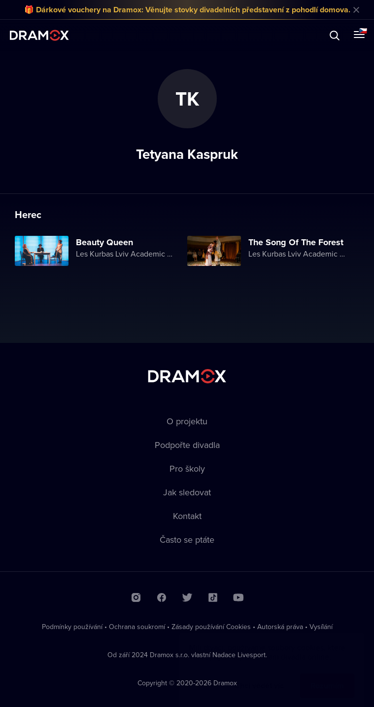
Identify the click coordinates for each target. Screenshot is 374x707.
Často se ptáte (187, 539)
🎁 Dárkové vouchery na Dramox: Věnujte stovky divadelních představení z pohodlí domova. (187, 9)
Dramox (39, 35)
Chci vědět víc (259, 675)
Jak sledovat (187, 492)
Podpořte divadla (187, 445)
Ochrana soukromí (137, 627)
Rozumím (327, 675)
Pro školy (187, 468)
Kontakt (187, 516)
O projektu (187, 421)
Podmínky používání (72, 627)
